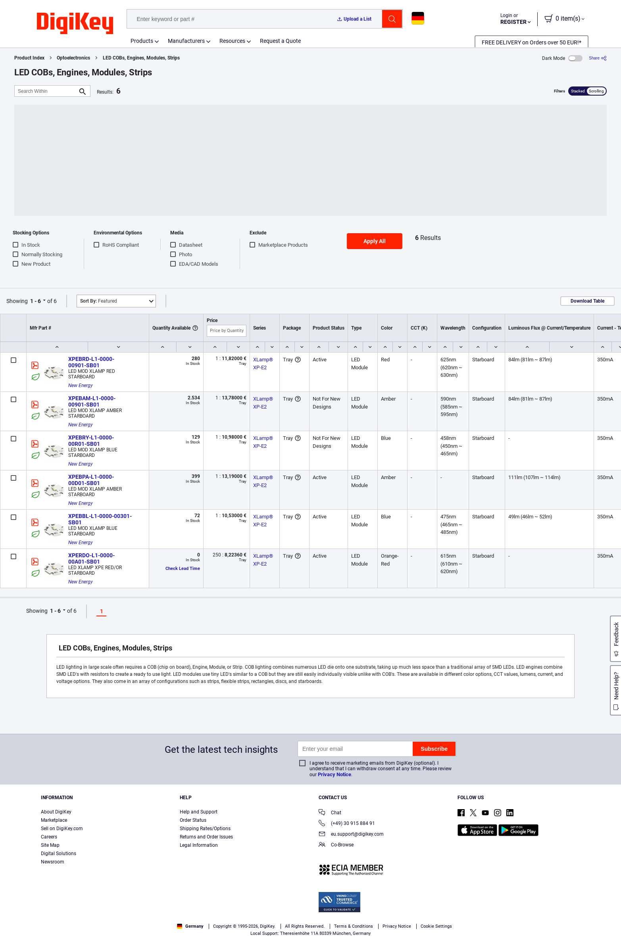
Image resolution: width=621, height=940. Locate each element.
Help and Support (198, 812)
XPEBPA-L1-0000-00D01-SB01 (91, 480)
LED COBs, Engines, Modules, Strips (141, 58)
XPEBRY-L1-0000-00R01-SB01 (91, 440)
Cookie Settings (436, 926)
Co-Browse (336, 845)
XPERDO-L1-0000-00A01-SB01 (91, 558)
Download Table (587, 301)
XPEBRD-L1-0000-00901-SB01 (91, 362)
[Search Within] (46, 91)
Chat (330, 813)
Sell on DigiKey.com (62, 828)
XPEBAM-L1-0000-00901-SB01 (91, 401)
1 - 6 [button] (35, 301)
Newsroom (52, 862)
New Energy (80, 385)
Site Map (50, 845)
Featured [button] (98, 301)
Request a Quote (280, 41)
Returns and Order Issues (206, 837)
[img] (75, 24)
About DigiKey (56, 812)
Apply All (374, 241)
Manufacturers (186, 41)
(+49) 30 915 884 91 (347, 824)
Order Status (193, 820)
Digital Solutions (58, 853)
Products (142, 41)
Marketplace (54, 820)
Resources (232, 41)
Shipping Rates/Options (205, 828)
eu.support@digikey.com (351, 834)
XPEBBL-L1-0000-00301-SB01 (100, 519)
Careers (49, 837)
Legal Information (199, 845)
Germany (190, 926)
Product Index (29, 58)
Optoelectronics (73, 58)
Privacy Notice (334, 774)
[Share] (598, 58)
